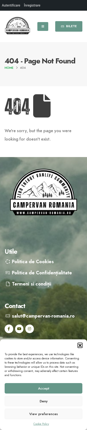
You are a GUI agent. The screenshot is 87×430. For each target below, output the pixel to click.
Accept (43, 388)
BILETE (69, 26)
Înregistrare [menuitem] (32, 5)
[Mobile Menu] (42, 26)
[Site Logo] (17, 26)
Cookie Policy (41, 424)
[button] (80, 345)
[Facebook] (9, 329)
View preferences (43, 414)
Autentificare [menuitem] (11, 5)
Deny (44, 401)
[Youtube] (19, 329)
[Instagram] (29, 329)
